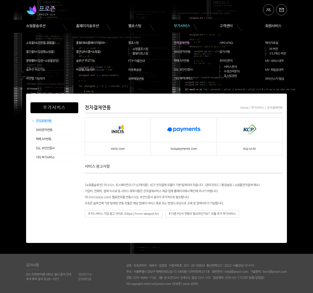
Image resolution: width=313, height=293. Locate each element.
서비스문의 (230, 67)
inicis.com (118, 148)
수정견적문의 (232, 71)
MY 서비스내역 (274, 61)
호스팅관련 (230, 76)
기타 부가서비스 (183, 78)
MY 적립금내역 (274, 70)
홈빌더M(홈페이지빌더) (90, 43)
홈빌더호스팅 (140, 53)
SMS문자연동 (182, 52)
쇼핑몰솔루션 (36, 26)
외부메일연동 (136, 79)
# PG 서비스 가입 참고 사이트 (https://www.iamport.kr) (123, 214)
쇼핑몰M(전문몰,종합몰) (41, 43)
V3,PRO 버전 (278, 53)
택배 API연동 (181, 60)
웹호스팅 (134, 26)
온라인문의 (226, 60)
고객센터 (226, 26)
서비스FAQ (226, 43)
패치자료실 (271, 43)
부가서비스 (182, 26)
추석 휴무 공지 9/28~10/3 (42, 279)
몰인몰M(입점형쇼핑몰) (40, 52)
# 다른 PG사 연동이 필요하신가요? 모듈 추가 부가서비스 (202, 214)
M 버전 (274, 49)
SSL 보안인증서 (183, 69)
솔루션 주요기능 (35, 69)
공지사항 (225, 52)
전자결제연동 (182, 43)
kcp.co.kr (249, 148)
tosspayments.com (184, 148)
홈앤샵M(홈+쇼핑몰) (88, 52)
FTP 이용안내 (136, 61)
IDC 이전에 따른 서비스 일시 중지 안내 (48, 274)
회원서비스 (273, 26)
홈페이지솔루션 (87, 26)
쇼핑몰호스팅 (140, 49)
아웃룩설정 (134, 70)
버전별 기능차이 (35, 78)
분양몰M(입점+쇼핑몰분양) (42, 60)
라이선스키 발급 (274, 79)
